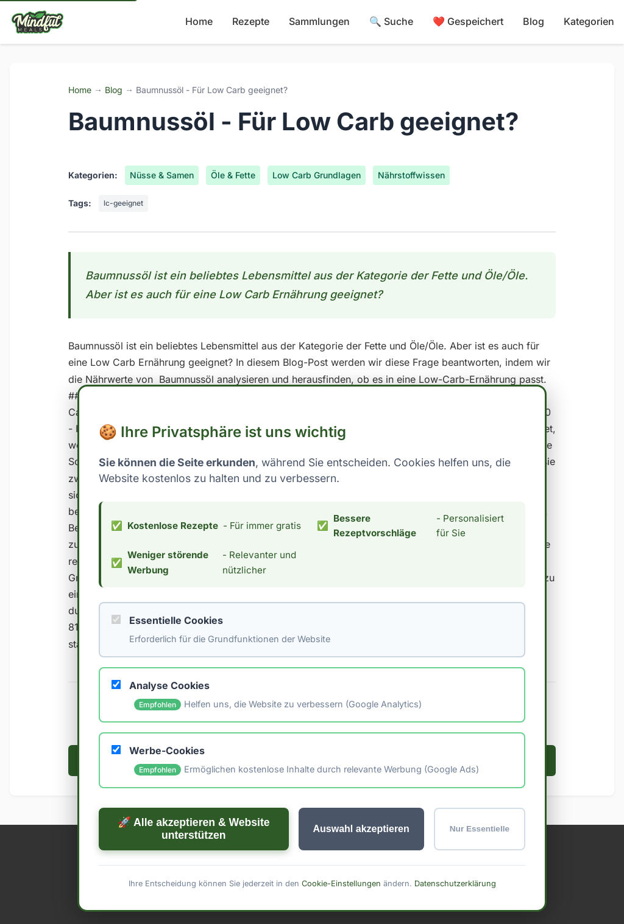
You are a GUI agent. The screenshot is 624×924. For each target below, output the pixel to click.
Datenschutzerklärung (455, 882)
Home (199, 21)
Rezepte (250, 21)
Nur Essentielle (479, 828)
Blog (533, 21)
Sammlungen (319, 21)
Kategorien (589, 21)
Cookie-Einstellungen (341, 882)
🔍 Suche (391, 21)
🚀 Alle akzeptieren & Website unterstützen (194, 828)
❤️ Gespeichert (468, 21)
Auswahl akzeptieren (361, 828)
